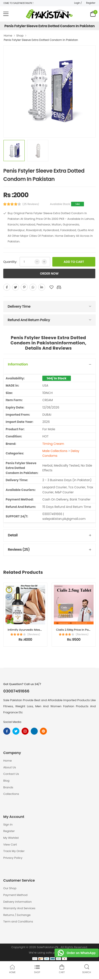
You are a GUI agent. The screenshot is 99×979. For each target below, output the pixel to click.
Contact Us (11, 774)
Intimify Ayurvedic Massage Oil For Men (35, 630)
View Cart (10, 844)
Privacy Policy (12, 858)
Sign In (8, 824)
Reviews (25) (19, 549)
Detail (13, 535)
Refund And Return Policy (29, 319)
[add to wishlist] (51, 287)
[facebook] (6, 287)
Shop (20, 35)
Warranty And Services (19, 908)
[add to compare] (59, 287)
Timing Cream (53, 444)
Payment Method (15, 895)
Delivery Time (19, 306)
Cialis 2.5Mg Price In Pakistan (76, 630)
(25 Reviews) (30, 204)
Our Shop (9, 888)
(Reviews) (33, 634)
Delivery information (17, 902)
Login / (78, 3)
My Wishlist (11, 838)
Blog (6, 781)
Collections (11, 794)
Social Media (12, 722)
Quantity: (10, 262)
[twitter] (15, 287)
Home (8, 35)
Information (18, 364)
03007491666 (16, 691)
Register (90, 3)
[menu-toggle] (6, 14)
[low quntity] (37, 261)
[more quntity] (44, 261)
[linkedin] (41, 287)
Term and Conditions (18, 921)
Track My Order (13, 851)
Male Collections (54, 451)
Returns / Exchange (17, 915)
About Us (9, 767)
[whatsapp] (32, 287)
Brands (8, 787)
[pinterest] (24, 287)
